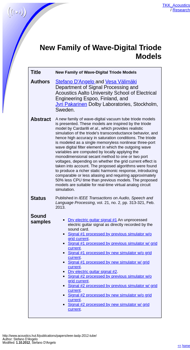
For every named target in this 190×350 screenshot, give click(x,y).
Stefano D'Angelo (75, 81)
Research (181, 10)
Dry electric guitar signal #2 (92, 271)
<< (180, 345)
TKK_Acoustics (176, 5)
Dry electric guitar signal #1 (92, 219)
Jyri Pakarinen (71, 104)
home (186, 345)
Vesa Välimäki (121, 81)
